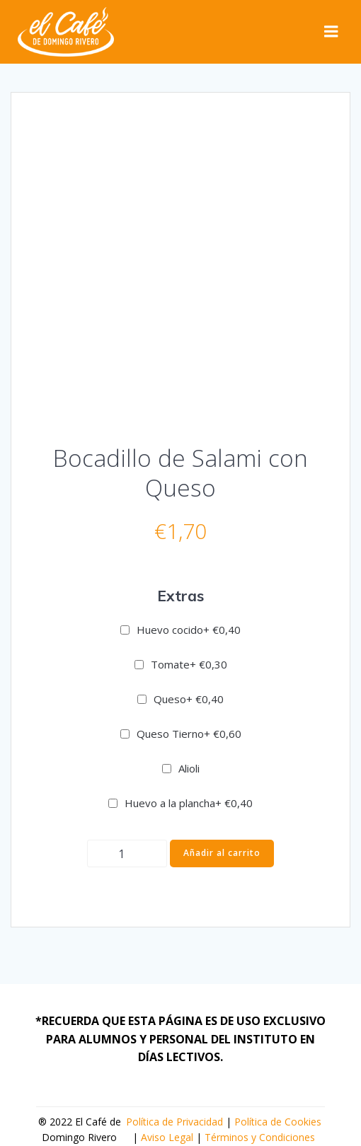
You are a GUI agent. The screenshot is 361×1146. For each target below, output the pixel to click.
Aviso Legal (167, 1137)
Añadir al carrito (221, 853)
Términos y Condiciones (260, 1137)
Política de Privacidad (174, 1121)
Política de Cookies (277, 1121)
